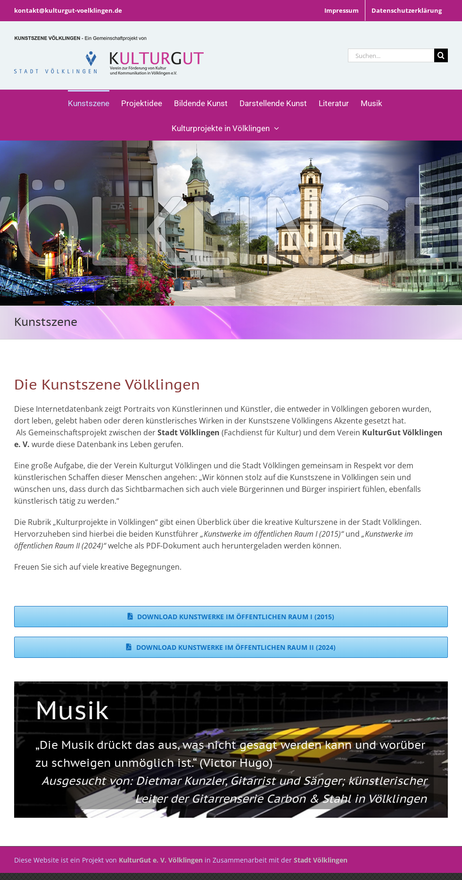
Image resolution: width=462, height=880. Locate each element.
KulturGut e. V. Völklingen (161, 859)
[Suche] (441, 55)
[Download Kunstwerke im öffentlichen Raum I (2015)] (231, 616)
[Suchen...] (391, 55)
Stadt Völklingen (320, 859)
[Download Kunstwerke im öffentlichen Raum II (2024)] (231, 647)
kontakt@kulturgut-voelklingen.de (68, 10)
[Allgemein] (231, 223)
